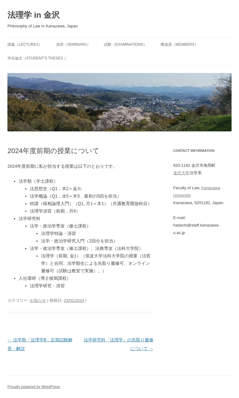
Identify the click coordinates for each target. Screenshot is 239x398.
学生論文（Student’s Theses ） (37, 58)
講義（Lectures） (24, 44)
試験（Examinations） (125, 44)
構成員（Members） (179, 44)
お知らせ (38, 300)
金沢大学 (181, 173)
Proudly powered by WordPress (33, 387)
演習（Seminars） (73, 44)
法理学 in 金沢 (33, 15)
